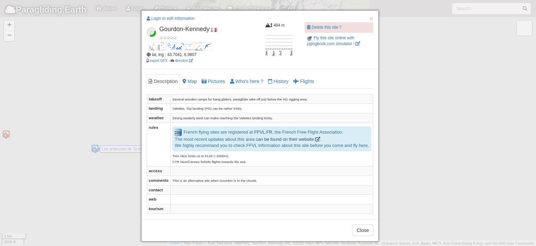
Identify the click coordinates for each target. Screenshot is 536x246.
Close (363, 230)
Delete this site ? (324, 27)
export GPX (159, 61)
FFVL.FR (263, 132)
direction (184, 61)
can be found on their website (288, 139)
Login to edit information (171, 18)
